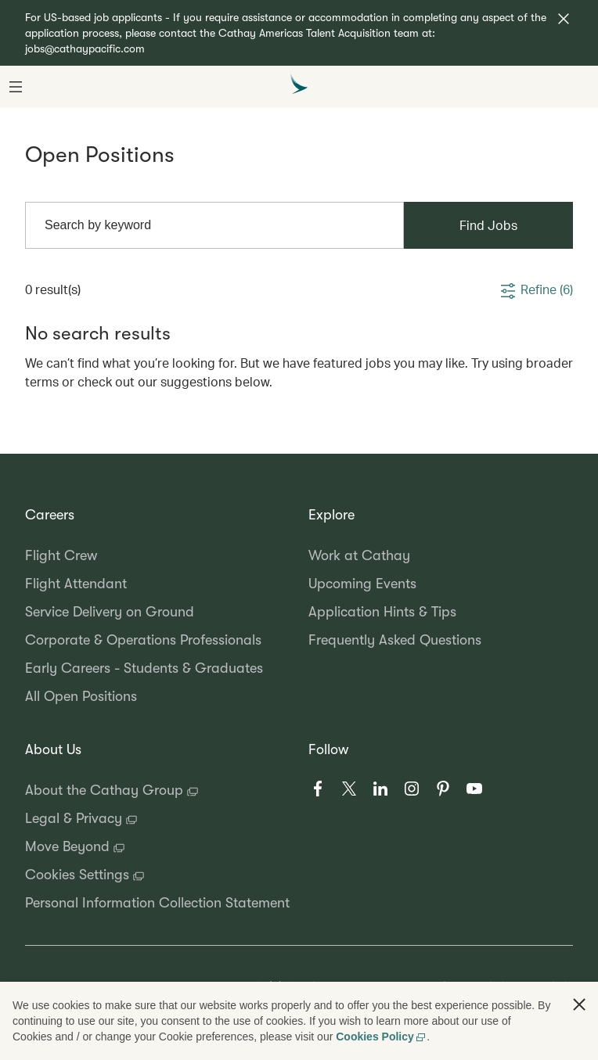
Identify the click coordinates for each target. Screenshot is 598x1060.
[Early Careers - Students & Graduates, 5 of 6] (157, 668)
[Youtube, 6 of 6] (474, 788)
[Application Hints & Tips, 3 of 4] (440, 612)
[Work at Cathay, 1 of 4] (440, 555)
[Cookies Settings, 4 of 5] (157, 875)
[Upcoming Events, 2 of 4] (440, 584)
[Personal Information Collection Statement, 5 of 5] (157, 903)
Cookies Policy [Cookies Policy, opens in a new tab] (381, 1036)
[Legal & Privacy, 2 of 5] (157, 818)
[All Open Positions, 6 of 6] (157, 696)
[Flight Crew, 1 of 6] (157, 555)
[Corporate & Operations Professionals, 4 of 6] (157, 640)
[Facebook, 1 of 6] (317, 788)
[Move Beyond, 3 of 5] (157, 846)
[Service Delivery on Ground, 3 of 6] (157, 612)
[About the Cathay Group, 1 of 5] (157, 790)
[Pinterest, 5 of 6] (443, 788)
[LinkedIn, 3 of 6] (380, 788)
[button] (563, 18)
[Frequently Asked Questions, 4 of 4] (440, 640)
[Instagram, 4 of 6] (411, 788)
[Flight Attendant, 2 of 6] (157, 584)
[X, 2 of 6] (349, 788)
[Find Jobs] (488, 225)
